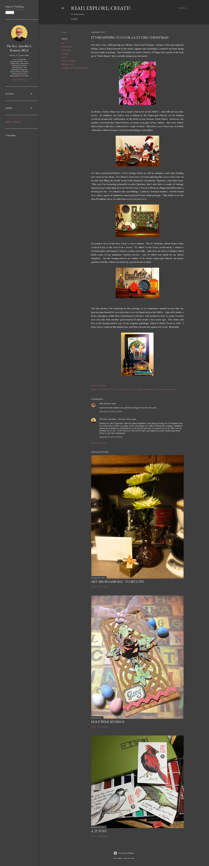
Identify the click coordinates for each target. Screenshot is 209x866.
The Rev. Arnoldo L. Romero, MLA (115, 419)
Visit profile (19, 80)
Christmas (66, 50)
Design (64, 54)
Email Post (102, 385)
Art (62, 43)
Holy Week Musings (107, 722)
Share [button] (64, 32)
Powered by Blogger (124, 853)
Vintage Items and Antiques (74, 68)
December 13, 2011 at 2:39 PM (110, 412)
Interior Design (68, 61)
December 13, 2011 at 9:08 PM (110, 437)
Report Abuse (13, 122)
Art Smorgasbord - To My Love (117, 581)
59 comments (103, 727)
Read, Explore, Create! (100, 8)
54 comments (103, 836)
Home (74, 19)
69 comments (103, 587)
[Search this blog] (16, 9)
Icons (63, 57)
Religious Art (67, 64)
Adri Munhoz (105, 403)
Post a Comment (99, 443)
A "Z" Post (99, 831)
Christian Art (67, 46)
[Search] (182, 8)
